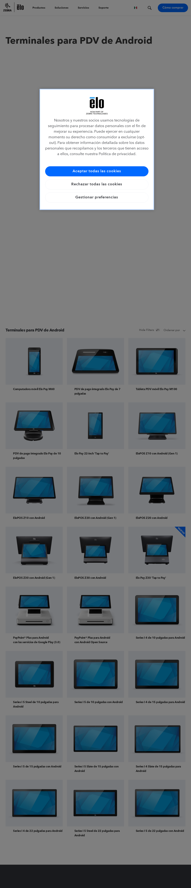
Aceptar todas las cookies (97, 171)
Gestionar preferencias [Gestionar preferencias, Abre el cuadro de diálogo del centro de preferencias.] (96, 197)
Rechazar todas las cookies (96, 184)
